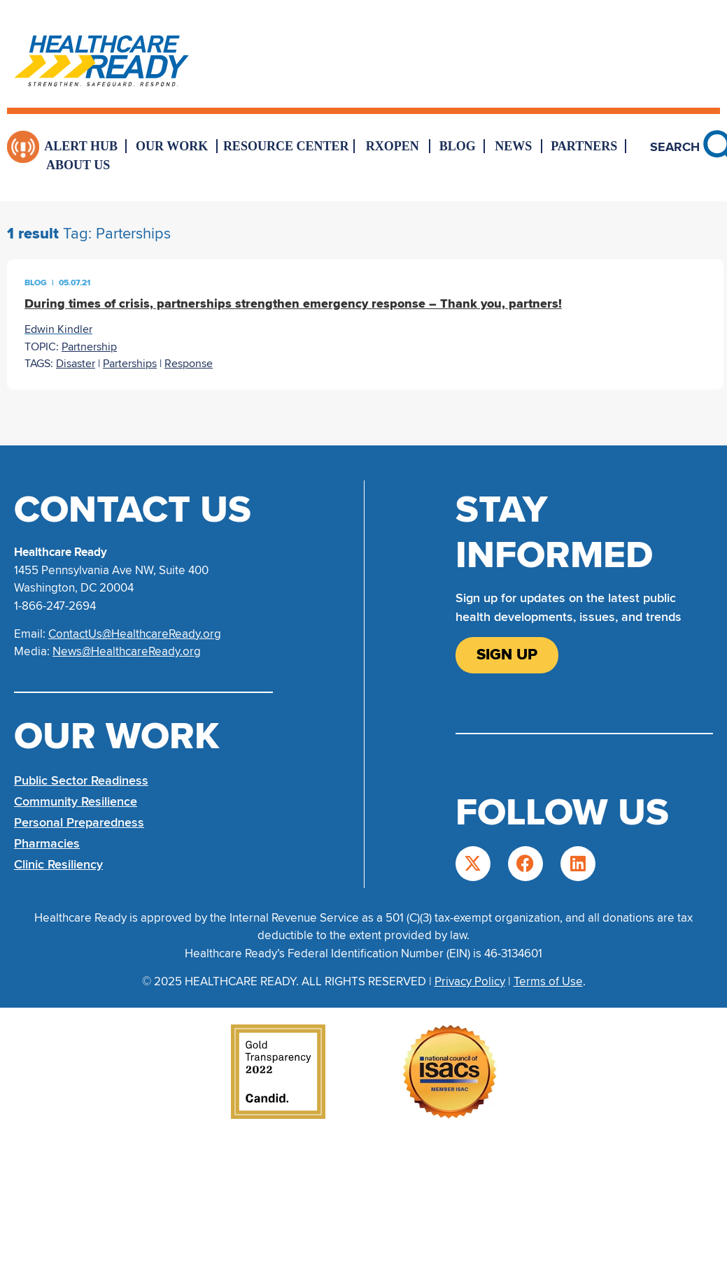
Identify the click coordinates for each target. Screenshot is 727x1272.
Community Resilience (75, 801)
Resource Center (286, 146)
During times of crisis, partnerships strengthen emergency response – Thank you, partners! (293, 303)
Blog (457, 146)
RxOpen (392, 146)
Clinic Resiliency (58, 864)
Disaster (75, 364)
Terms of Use (548, 981)
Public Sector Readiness (81, 780)
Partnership (89, 347)
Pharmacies (47, 843)
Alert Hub (81, 146)
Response (188, 364)
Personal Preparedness (79, 822)
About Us (78, 165)
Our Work (172, 146)
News (513, 146)
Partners (584, 146)
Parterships (130, 364)
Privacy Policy (470, 981)
